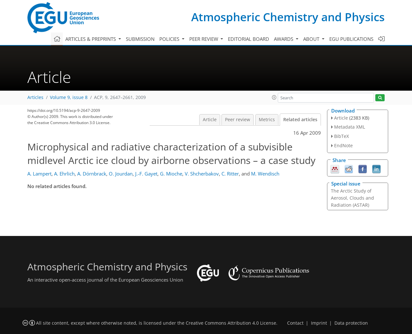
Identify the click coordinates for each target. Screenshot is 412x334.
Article (210, 119)
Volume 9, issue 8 (69, 97)
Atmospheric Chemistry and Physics (288, 16)
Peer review (237, 119)
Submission (140, 39)
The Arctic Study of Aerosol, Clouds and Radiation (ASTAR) (352, 198)
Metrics (267, 119)
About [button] (312, 39)
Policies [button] (170, 39)
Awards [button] (284, 39)
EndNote (343, 145)
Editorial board (248, 39)
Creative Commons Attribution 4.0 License (231, 323)
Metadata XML (349, 127)
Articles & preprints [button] (91, 39)
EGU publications (351, 39)
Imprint (319, 323)
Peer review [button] (204, 39)
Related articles (300, 119)
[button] (274, 97)
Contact (295, 323)
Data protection (351, 323)
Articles (35, 97)
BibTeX (341, 136)
